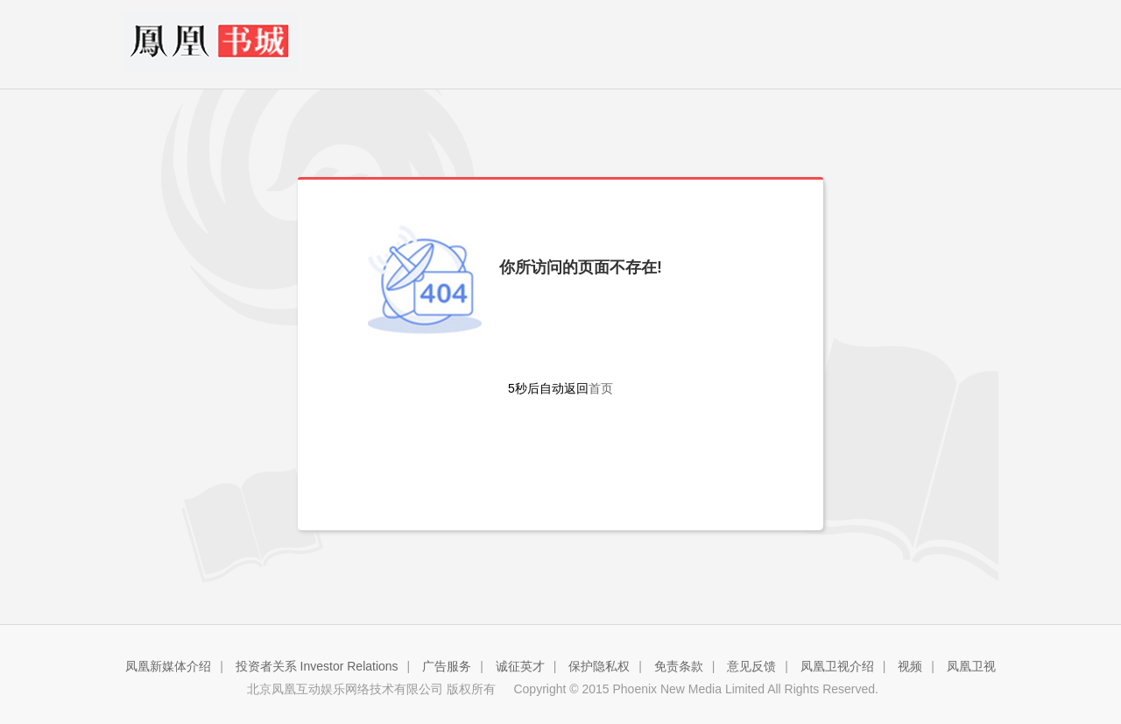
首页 (601, 388)
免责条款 (678, 666)
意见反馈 (751, 666)
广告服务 (446, 666)
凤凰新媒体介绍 (168, 666)
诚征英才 (520, 666)
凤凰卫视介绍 (837, 666)
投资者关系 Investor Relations (317, 666)
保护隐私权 (599, 666)
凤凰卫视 (971, 666)
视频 (910, 666)
